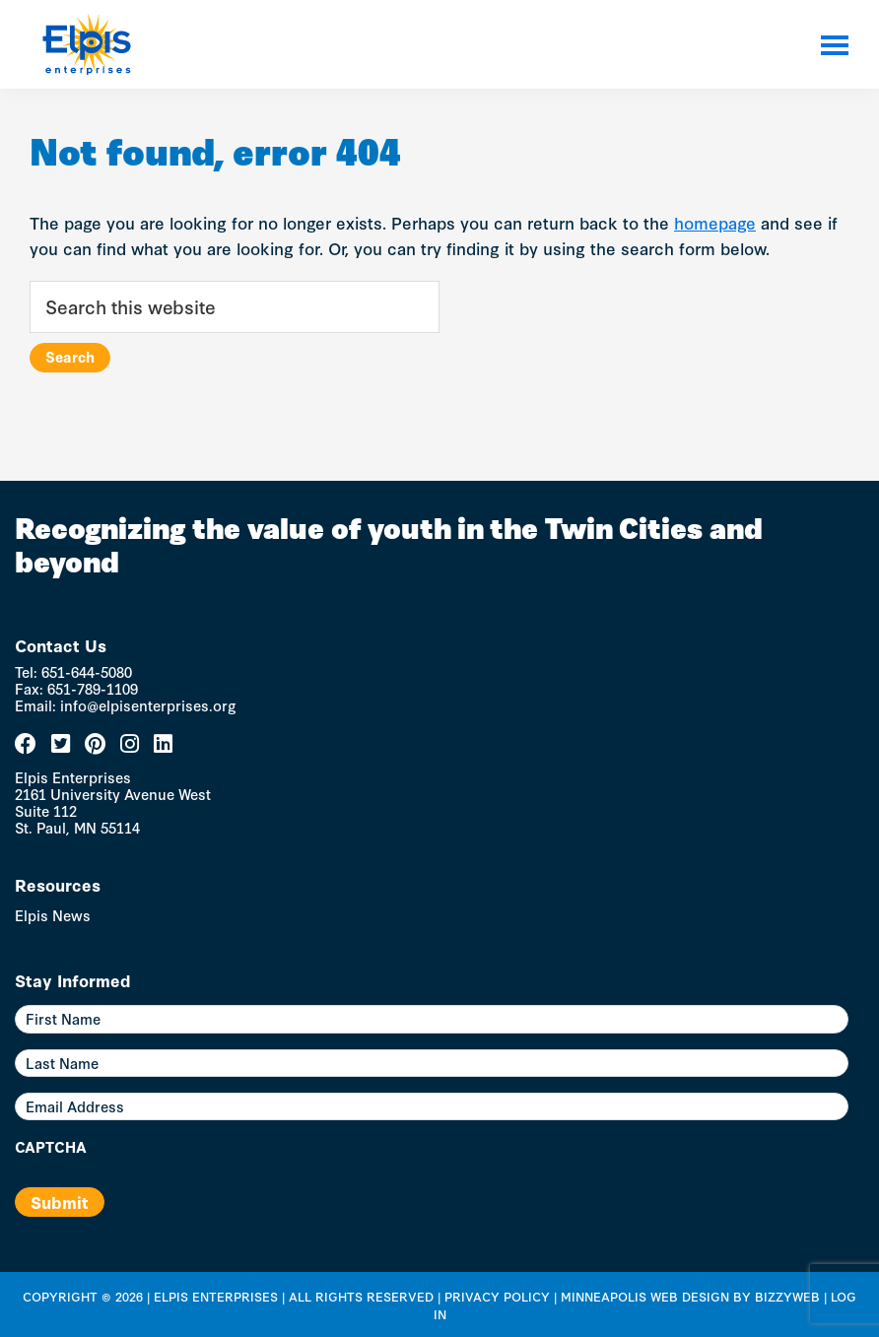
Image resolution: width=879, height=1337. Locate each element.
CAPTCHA (51, 1147)
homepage (715, 222)
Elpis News (53, 914)
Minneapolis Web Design (645, 1295)
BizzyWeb (787, 1295)
